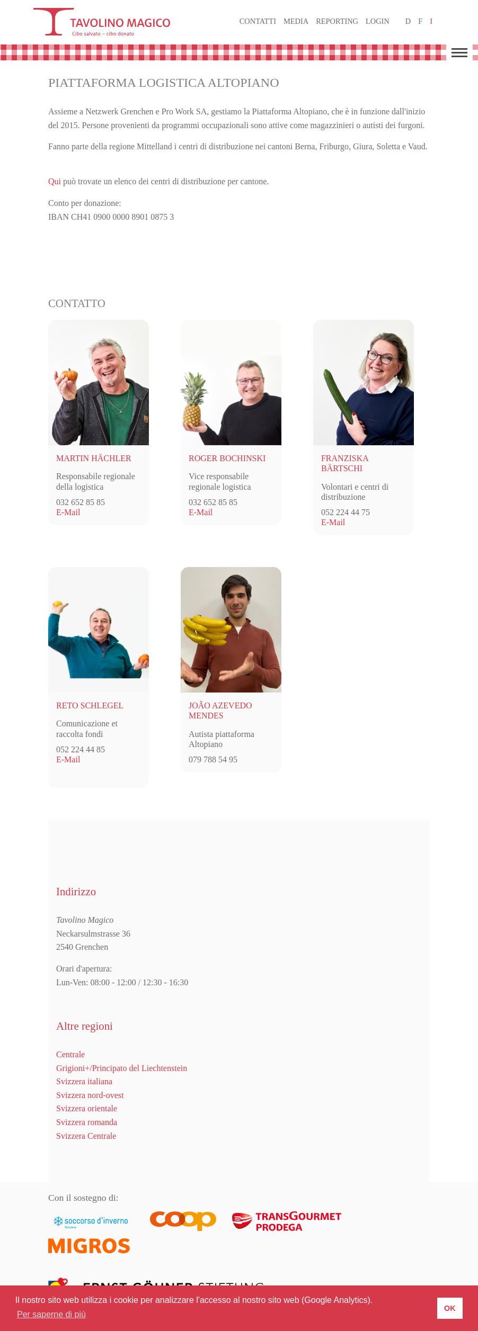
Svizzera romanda (86, 1122)
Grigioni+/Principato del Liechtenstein (121, 1068)
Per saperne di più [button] (51, 1314)
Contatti (258, 21)
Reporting (337, 21)
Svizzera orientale (86, 1108)
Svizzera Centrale (86, 1135)
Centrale (70, 1054)
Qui (54, 181)
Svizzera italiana (84, 1081)
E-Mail (68, 512)
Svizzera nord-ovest (90, 1095)
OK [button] (450, 1308)
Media (296, 21)
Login (378, 21)
